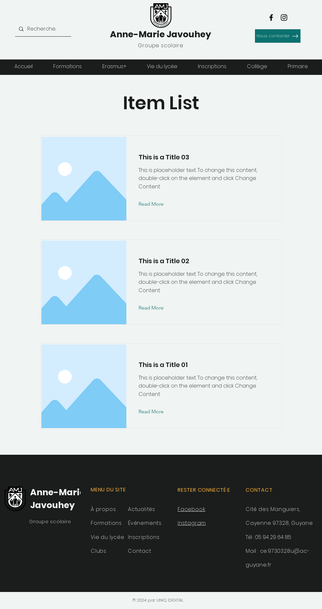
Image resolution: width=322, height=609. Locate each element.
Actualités (141, 509)
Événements (145, 523)
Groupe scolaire (50, 521)
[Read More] (156, 204)
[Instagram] (284, 17)
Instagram (192, 523)
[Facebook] (271, 17)
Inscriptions (144, 537)
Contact (139, 551)
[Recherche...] (42, 29)
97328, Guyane (293, 523)
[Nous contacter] (278, 36)
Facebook (191, 509)
